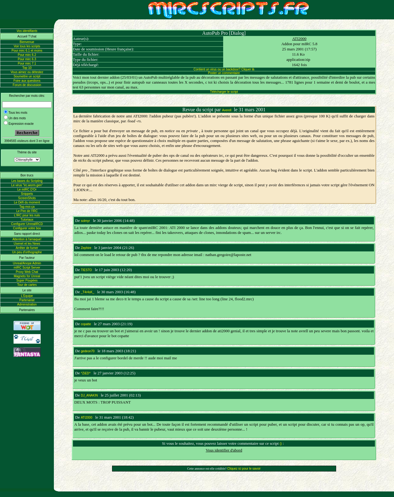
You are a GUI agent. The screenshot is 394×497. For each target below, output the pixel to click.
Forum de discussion (27, 85)
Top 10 (26, 67)
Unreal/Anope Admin (27, 263)
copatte (86, 324)
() (281, 443)
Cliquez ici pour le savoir (243, 468)
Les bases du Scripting (26, 181)
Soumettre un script (27, 76)
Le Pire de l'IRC (27, 211)
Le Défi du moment (27, 202)
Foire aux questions (27, 80)
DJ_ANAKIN (89, 395)
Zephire (86, 248)
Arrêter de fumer (27, 248)
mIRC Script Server (27, 267)
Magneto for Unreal (27, 276)
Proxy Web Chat (27, 272)
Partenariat (26, 300)
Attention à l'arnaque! (26, 239)
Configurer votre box (27, 228)
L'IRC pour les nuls (27, 215)
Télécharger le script (224, 91)
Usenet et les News (27, 243)
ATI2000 (299, 38)
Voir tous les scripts (27, 46)
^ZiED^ (86, 373)
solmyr (85, 221)
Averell (226, 110)
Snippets (27, 193)
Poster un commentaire (224, 73)
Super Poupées (27, 280)
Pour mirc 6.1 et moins (26, 50)
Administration (27, 304)
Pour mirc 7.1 (27, 63)
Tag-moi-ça (26, 206)
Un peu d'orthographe (27, 252)
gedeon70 (88, 351)
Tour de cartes (27, 284)
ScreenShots (27, 198)
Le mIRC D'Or (26, 189)
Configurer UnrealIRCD (27, 224)
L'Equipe (27, 296)
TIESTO (86, 270)
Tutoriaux (27, 219)
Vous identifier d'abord (224, 450)
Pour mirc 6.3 (27, 59)
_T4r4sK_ (87, 292)
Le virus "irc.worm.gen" (26, 185)
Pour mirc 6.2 (27, 55)
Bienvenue (27, 42)
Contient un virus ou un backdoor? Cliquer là (224, 69)
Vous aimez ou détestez (26, 72)
